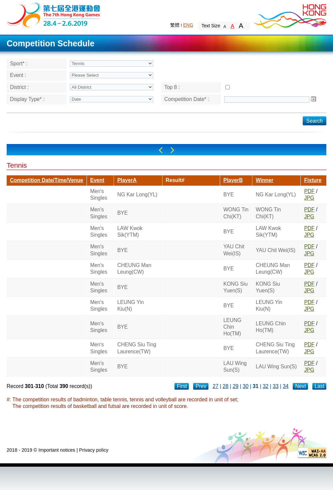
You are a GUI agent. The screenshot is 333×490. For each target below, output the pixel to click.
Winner (264, 180)
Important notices (56, 450)
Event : (18, 75)
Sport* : (18, 63)
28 (225, 386)
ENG (188, 25)
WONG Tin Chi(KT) (235, 213)
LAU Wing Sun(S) (235, 366)
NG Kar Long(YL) (137, 194)
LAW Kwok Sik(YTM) (130, 231)
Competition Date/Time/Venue (46, 180)
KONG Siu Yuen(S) (235, 287)
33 (275, 386)
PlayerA (127, 180)
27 (215, 386)
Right (172, 150)
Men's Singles (98, 194)
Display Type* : (27, 99)
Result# (175, 180)
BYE (228, 194)
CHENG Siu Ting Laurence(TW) (136, 348)
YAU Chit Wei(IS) (233, 250)
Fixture (312, 180)
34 (285, 386)
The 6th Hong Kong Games (54, 15)
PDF (309, 191)
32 (265, 386)
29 (235, 386)
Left (161, 150)
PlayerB (233, 180)
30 (245, 386)
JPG (309, 198)
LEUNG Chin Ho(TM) (232, 327)
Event (97, 180)
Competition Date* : (186, 99)
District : (19, 87)
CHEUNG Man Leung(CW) (134, 268)
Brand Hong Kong (289, 15)
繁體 (174, 25)
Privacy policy (94, 450)
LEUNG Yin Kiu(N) (130, 305)
